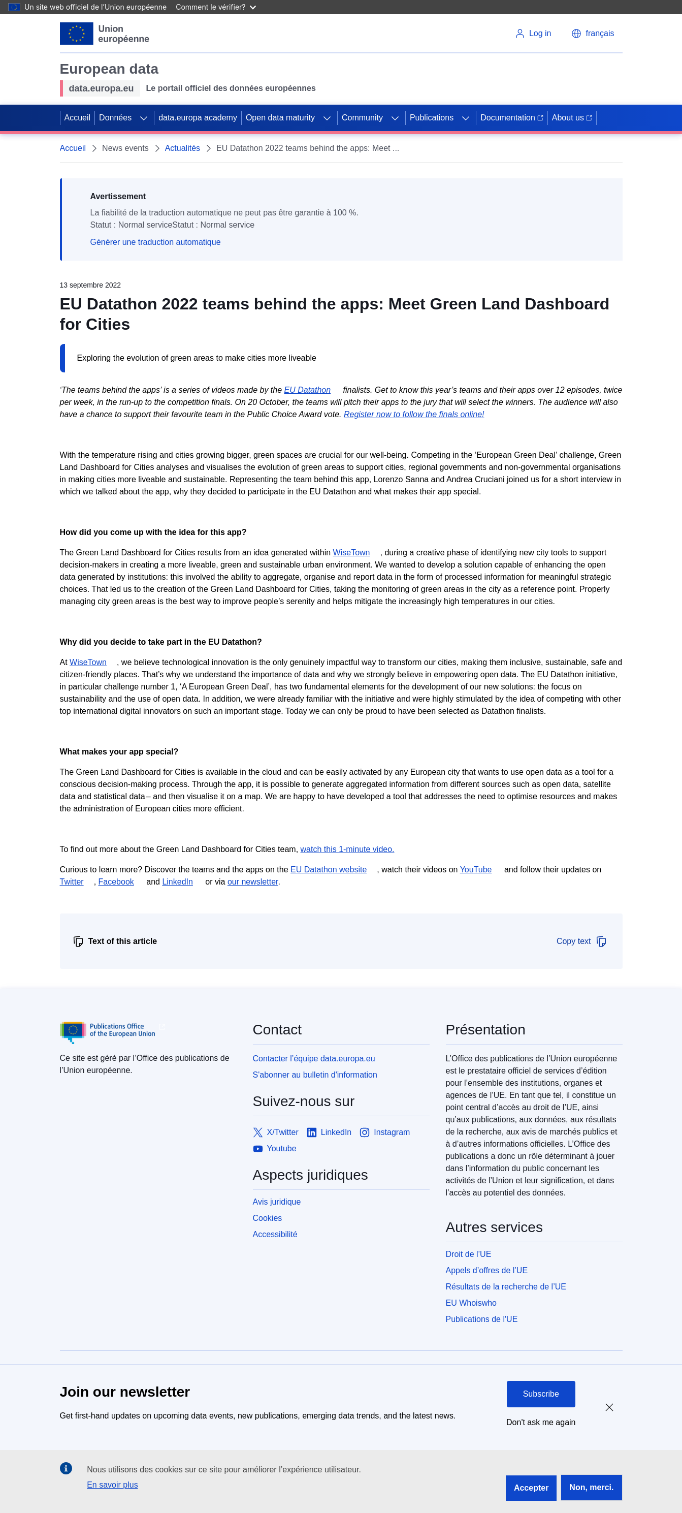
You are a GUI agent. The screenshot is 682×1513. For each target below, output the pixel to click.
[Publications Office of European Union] (148, 1033)
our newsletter (253, 881)
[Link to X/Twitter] (276, 1132)
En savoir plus (112, 1484)
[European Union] (105, 33)
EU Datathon (307, 390)
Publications (431, 117)
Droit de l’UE (469, 1254)
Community (362, 117)
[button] (592, 33)
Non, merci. (591, 1487)
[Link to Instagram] (385, 1132)
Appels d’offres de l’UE (487, 1270)
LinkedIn (177, 881)
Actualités (182, 148)
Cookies (267, 1218)
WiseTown (351, 552)
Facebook (116, 881)
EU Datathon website (328, 869)
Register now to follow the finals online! (414, 414)
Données (115, 117)
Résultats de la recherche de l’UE (506, 1286)
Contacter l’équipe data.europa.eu (314, 1058)
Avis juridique (277, 1201)
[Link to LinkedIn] (329, 1132)
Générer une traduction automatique (155, 242)
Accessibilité (275, 1234)
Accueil (77, 117)
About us (572, 117)
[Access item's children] (144, 118)
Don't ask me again (540, 1422)
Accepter (531, 1488)
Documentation (511, 117)
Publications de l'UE (482, 1319)
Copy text (582, 941)
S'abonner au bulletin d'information (315, 1074)
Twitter (72, 881)
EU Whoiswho (471, 1303)
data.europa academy (197, 117)
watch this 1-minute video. (348, 849)
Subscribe (541, 1394)
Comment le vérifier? (215, 7)
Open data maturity (280, 117)
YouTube (476, 869)
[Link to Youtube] (275, 1149)
